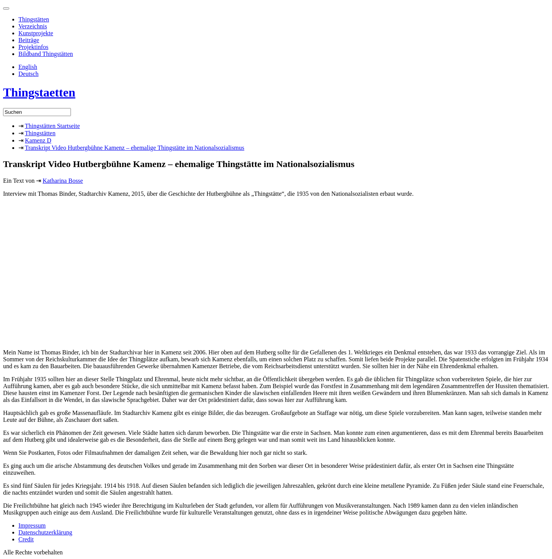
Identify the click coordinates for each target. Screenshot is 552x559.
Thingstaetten (39, 92)
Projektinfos (33, 47)
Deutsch (28, 73)
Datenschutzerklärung (45, 532)
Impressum (32, 525)
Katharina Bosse (63, 180)
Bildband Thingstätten (45, 54)
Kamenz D (38, 140)
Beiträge (28, 40)
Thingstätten (33, 19)
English (27, 67)
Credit (26, 539)
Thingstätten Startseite (52, 126)
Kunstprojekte (35, 33)
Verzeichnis (32, 26)
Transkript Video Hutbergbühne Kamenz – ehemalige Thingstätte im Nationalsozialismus (135, 147)
